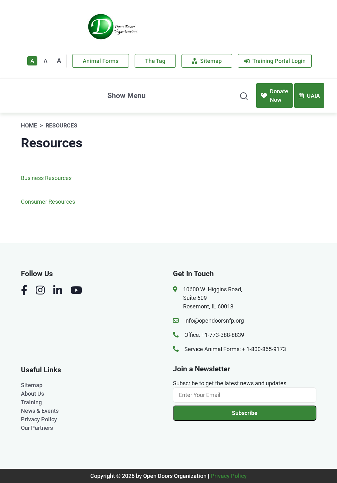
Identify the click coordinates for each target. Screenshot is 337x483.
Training (31, 402)
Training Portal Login (275, 61)
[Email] (244, 395)
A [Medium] (45, 61)
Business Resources (46, 178)
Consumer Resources (48, 201)
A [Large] (59, 61)
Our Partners (37, 427)
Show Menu (126, 95)
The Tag (155, 61)
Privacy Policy (39, 419)
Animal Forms (100, 61)
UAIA (309, 95)
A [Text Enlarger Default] (32, 61)
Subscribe (245, 413)
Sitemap (207, 61)
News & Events (40, 410)
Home (29, 125)
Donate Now (274, 95)
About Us (32, 393)
